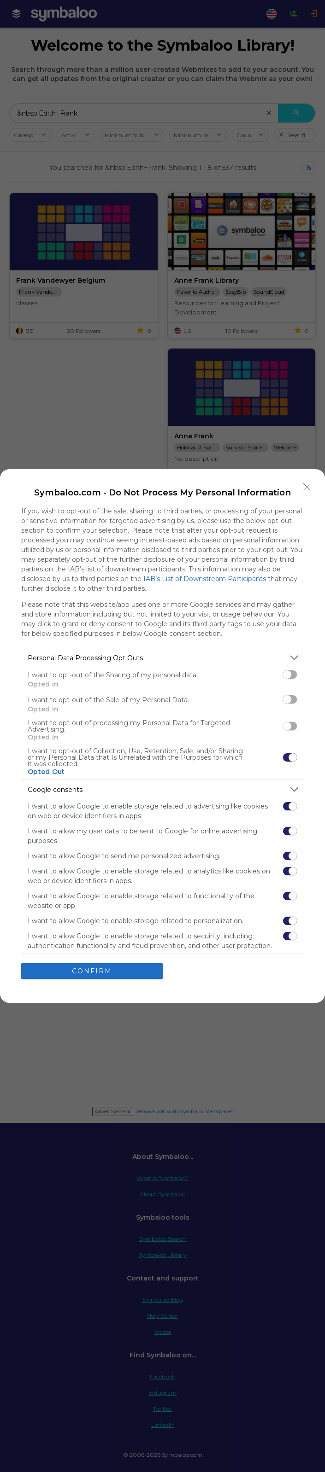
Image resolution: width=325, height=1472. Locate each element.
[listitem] (162, 657)
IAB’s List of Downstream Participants (204, 579)
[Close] (307, 487)
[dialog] (162, 736)
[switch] (290, 674)
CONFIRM (92, 971)
